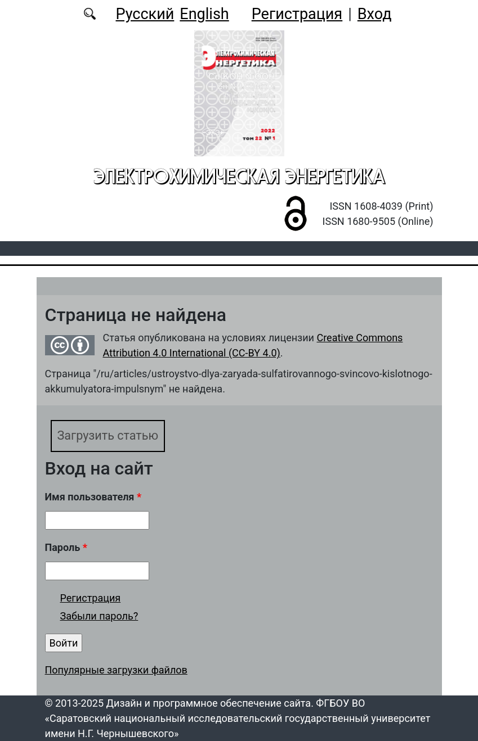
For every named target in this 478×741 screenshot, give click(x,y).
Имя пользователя (93, 497)
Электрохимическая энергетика (239, 176)
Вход (375, 14)
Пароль (66, 547)
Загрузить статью (108, 435)
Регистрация (297, 14)
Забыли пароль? (99, 616)
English (204, 14)
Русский (144, 14)
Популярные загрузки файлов (116, 670)
